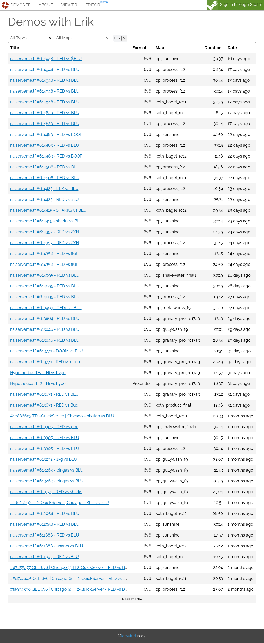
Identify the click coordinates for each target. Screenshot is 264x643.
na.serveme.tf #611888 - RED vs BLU (44, 535)
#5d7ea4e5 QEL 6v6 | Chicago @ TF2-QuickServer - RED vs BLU (70, 578)
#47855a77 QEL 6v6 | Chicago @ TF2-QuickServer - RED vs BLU (70, 567)
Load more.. (132, 599)
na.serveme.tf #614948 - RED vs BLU (44, 69)
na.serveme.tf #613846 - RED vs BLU (44, 329)
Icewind (128, 635)
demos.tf (20, 5)
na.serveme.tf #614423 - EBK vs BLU (44, 188)
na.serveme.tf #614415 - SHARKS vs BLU (48, 210)
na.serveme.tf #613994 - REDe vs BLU (46, 307)
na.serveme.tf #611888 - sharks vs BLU (46, 545)
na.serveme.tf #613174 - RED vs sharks (46, 491)
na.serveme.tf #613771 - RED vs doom (45, 361)
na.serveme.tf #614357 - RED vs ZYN (44, 231)
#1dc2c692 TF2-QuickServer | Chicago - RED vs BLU (59, 502)
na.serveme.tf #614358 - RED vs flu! (43, 253)
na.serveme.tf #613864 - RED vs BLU (44, 318)
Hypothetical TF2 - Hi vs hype (38, 372)
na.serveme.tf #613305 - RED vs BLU (44, 437)
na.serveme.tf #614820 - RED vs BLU (44, 112)
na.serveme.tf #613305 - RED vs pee (44, 426)
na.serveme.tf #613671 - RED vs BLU (44, 394)
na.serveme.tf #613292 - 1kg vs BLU (43, 459)
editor (92, 5)
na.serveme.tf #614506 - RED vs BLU (44, 166)
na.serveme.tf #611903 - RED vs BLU (44, 556)
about (46, 5)
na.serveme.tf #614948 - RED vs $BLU (46, 58)
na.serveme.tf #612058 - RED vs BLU (44, 513)
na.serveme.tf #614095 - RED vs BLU (44, 275)
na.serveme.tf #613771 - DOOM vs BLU (46, 351)
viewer (69, 5)
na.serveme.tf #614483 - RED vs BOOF (46, 134)
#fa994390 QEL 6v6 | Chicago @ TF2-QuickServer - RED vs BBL (70, 589)
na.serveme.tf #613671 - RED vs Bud (44, 405)
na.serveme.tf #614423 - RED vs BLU (44, 199)
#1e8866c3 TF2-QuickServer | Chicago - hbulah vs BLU (62, 416)
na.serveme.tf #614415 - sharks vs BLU (46, 221)
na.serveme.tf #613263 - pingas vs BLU (47, 470)
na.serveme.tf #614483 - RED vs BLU (44, 145)
